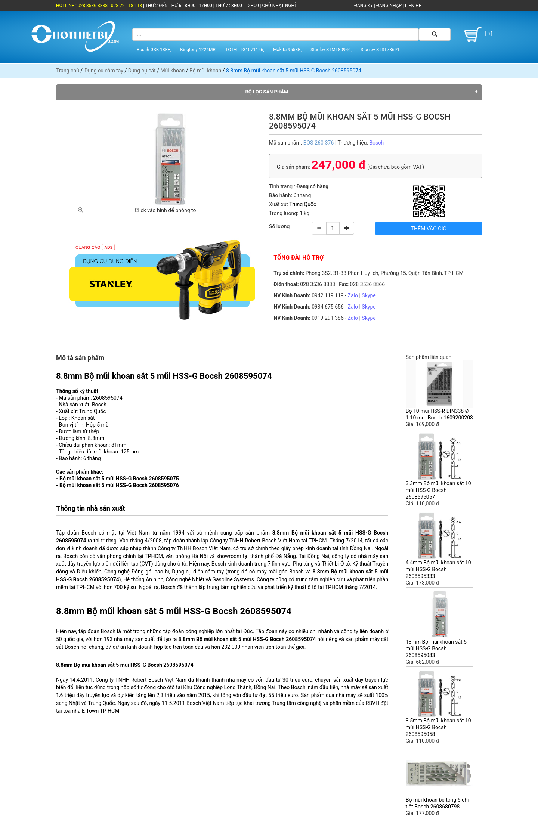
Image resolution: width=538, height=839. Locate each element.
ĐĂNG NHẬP (389, 5)
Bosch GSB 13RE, (154, 49)
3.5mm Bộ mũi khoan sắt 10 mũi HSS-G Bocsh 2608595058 (438, 727)
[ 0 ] (477, 34)
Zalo (353, 295)
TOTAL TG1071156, (244, 49)
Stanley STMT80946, (331, 49)
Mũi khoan (172, 71)
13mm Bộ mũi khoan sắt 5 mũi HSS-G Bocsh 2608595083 (436, 648)
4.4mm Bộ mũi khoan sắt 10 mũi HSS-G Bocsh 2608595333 (438, 569)
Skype (368, 295)
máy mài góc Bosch (280, 572)
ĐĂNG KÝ (363, 5)
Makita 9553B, (287, 49)
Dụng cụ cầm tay (103, 71)
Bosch (376, 143)
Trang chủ (67, 71)
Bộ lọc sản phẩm (266, 92)
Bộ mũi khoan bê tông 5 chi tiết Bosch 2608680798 (437, 803)
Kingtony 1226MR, (198, 49)
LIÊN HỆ (412, 5)
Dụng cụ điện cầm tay (198, 572)
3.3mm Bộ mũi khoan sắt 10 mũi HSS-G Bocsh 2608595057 (438, 490)
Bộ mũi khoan (205, 71)
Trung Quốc (302, 204)
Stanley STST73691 (380, 49)
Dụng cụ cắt (142, 71)
